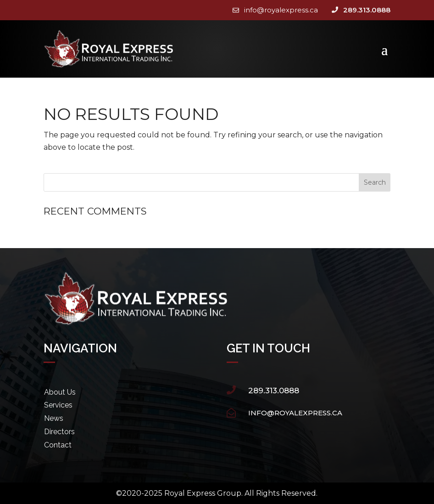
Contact (58, 445)
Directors (59, 431)
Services (58, 405)
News (53, 418)
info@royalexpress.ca (281, 10)
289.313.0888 (366, 10)
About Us (60, 392)
